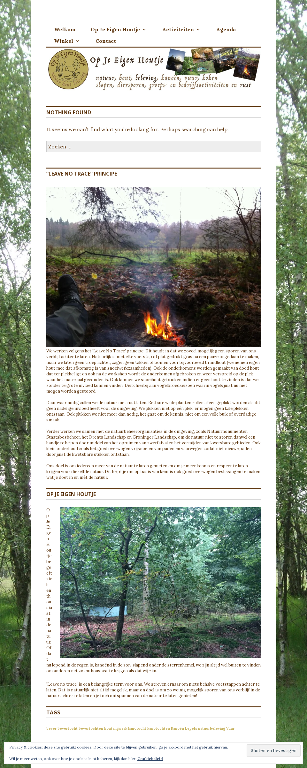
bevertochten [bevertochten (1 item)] (91, 728)
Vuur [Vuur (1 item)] (230, 728)
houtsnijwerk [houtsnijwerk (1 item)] (115, 728)
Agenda (226, 29)
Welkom (64, 29)
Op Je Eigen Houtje (115, 29)
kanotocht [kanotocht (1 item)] (137, 728)
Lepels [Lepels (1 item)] (191, 728)
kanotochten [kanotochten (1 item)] (158, 728)
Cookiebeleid (150, 758)
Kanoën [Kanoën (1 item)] (177, 728)
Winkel (63, 41)
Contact (106, 41)
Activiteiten (178, 29)
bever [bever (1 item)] (51, 728)
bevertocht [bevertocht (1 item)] (68, 728)
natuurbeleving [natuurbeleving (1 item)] (211, 728)
